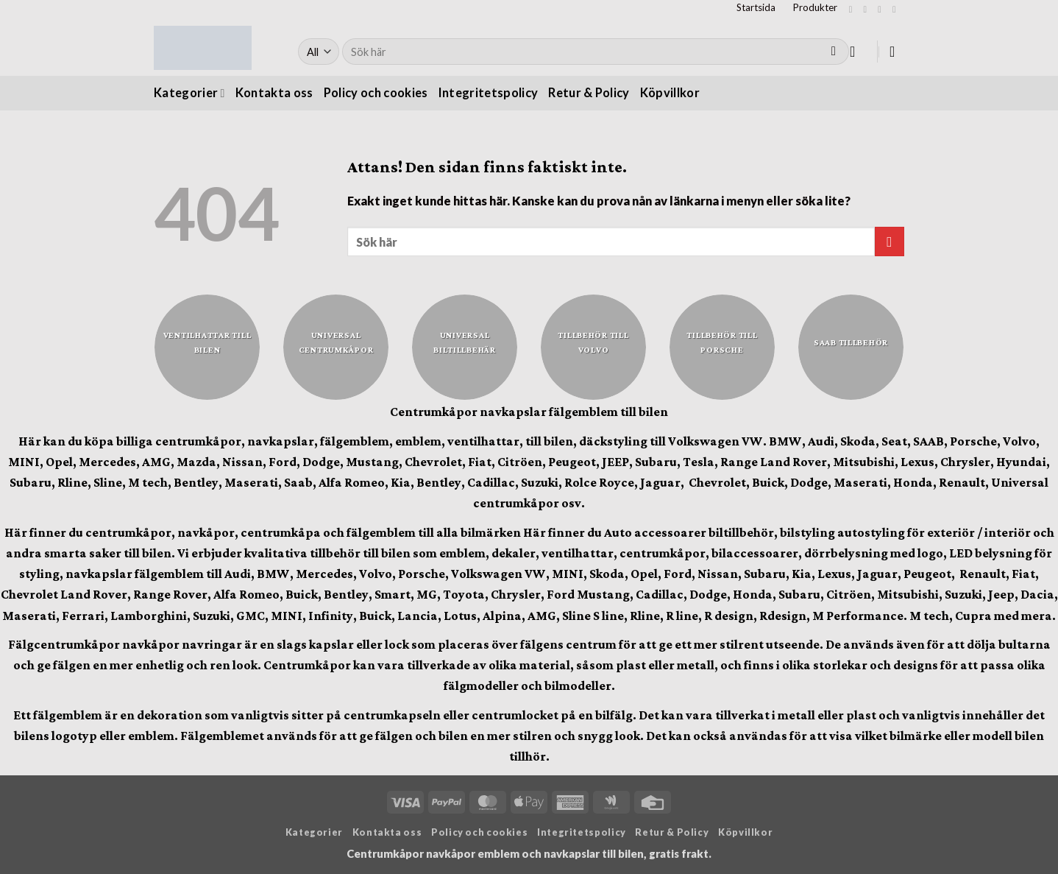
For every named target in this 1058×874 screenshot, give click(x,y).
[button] (857, 51)
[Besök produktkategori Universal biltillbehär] (465, 348)
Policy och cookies (376, 92)
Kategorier (189, 92)
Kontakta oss (274, 92)
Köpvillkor (670, 92)
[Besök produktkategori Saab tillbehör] (851, 348)
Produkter (815, 7)
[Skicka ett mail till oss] (896, 9)
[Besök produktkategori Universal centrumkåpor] (336, 348)
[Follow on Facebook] (853, 9)
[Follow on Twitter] (882, 9)
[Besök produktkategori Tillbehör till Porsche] (722, 348)
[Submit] (833, 52)
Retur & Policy (589, 92)
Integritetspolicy (489, 92)
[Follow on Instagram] (867, 9)
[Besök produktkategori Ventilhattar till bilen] (207, 348)
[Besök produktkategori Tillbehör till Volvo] (593, 348)
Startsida (755, 7)
